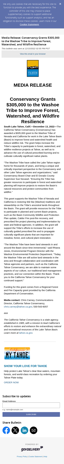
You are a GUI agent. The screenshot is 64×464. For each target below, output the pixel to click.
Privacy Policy (22, 456)
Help (45, 456)
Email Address (9, 401)
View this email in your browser (33, 54)
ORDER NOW (11, 382)
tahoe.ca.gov (25, 332)
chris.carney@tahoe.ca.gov (18, 306)
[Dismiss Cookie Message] (60, 3)
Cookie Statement (29, 24)
